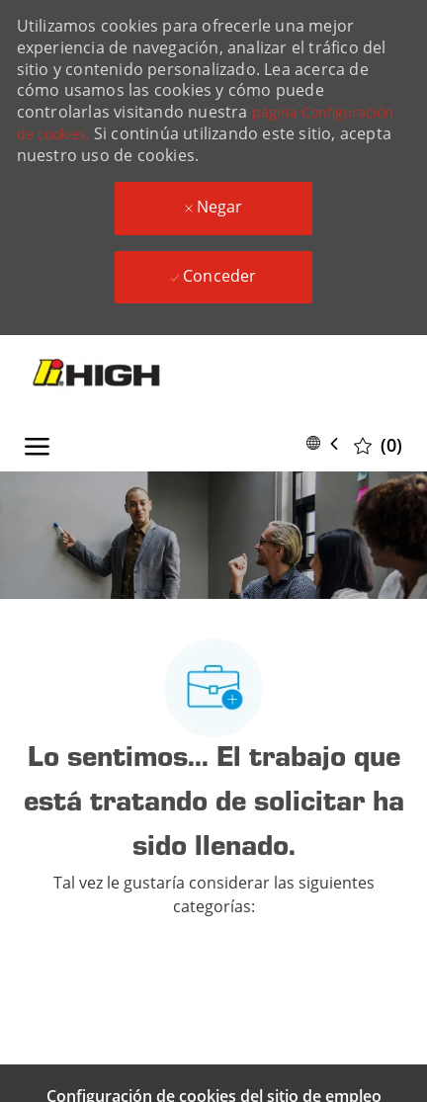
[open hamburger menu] (37, 443)
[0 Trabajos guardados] (378, 444)
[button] (326, 443)
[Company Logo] (119, 374)
